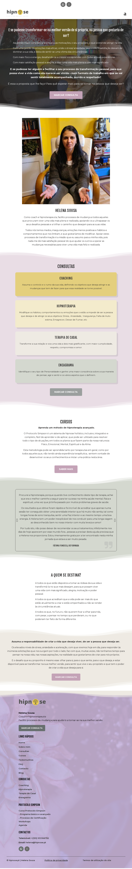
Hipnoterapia (25, 790)
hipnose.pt (14, 861)
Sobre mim (24, 748)
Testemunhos (26, 761)
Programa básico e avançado (35, 815)
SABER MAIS (66, 469)
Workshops (24, 822)
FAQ (21, 765)
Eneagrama (25, 798)
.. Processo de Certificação (32, 818)
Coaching (24, 786)
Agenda (23, 826)
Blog (21, 774)
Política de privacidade (56, 861)
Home (22, 743)
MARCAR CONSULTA (66, 95)
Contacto (23, 769)
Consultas (24, 752)
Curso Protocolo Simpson (32, 811)
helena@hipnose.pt (32, 843)
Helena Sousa (28, 861)
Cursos (22, 756)
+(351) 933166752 (34, 839)
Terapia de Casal (27, 794)
